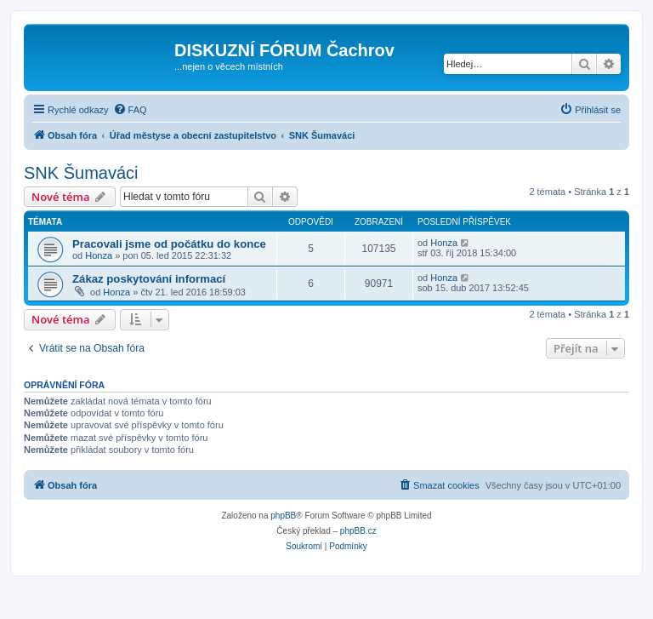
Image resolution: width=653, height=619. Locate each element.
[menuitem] (130, 110)
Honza (98, 255)
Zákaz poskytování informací (148, 278)
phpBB (283, 515)
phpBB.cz (358, 531)
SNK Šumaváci (81, 172)
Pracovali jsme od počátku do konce (169, 244)
